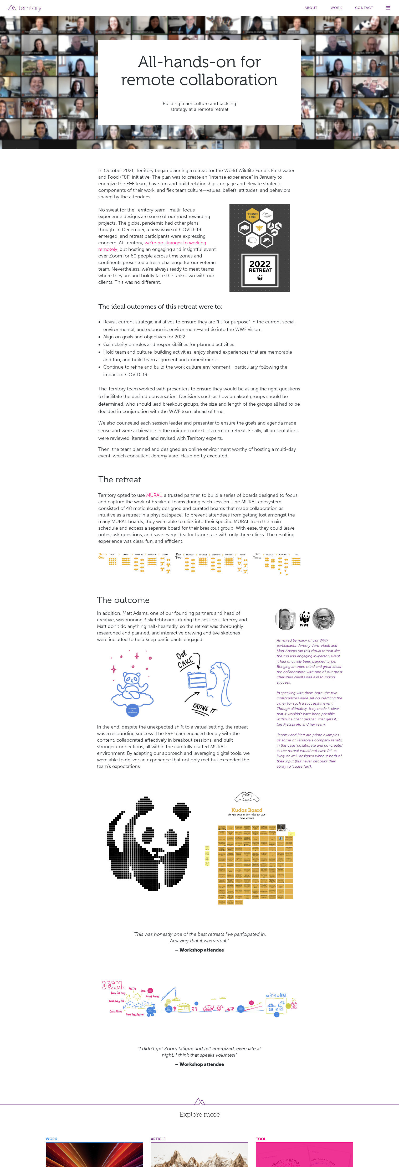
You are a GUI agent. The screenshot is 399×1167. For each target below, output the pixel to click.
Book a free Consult (325, 1134)
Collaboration (163, 989)
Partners (314, 1104)
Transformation (205, 998)
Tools (311, 1095)
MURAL (154, 495)
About (311, 8)
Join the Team (319, 1114)
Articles (313, 1085)
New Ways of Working (325, 989)
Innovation (56, 989)
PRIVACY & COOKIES (91, 1156)
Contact (364, 8)
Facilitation (228, 989)
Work (336, 8)
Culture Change (270, 989)
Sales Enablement (83, 989)
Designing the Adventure (197, 989)
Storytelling (162, 998)
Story (260, 1095)
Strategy (107, 989)
